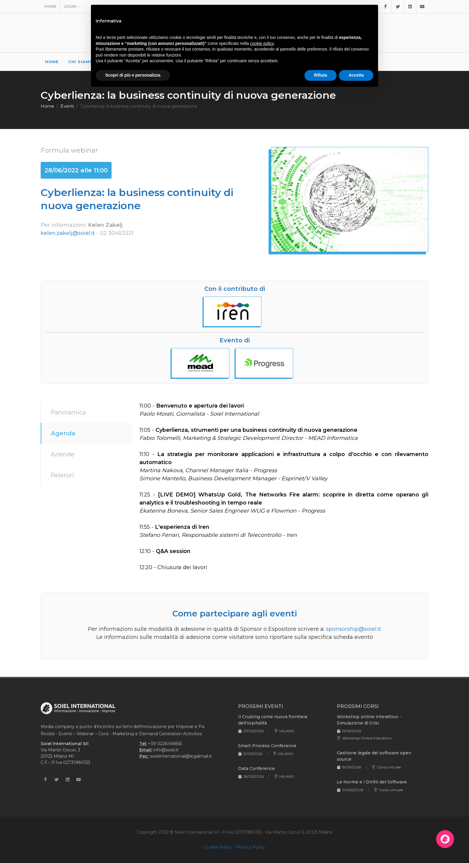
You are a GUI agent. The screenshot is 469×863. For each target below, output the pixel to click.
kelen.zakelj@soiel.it (68, 233)
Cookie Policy (218, 847)
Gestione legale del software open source (374, 756)
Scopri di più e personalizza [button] (132, 75)
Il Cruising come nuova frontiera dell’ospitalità (272, 720)
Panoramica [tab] (68, 412)
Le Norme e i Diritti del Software (372, 782)
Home (50, 6)
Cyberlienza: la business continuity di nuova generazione (138, 106)
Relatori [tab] (62, 475)
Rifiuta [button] (320, 75)
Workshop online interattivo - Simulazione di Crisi (369, 720)
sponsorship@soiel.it (353, 629)
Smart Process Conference (267, 745)
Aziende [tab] (62, 454)
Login (72, 7)
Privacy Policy (250, 847)
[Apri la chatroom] (445, 839)
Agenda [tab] (63, 433)
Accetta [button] (356, 75)
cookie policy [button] (262, 43)
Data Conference (256, 768)
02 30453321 (116, 233)
